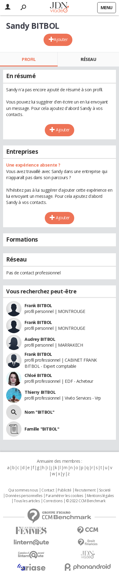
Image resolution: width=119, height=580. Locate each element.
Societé (105, 490)
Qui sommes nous (23, 490)
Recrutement (85, 490)
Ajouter (60, 39)
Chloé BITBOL (38, 375)
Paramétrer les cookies (64, 496)
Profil (29, 59)
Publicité (64, 490)
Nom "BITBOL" (40, 412)
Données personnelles (24, 496)
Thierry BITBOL (40, 392)
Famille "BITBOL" (42, 429)
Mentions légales (100, 496)
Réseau (88, 59)
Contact (47, 490)
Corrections (52, 501)
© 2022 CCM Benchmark (86, 501)
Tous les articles (27, 501)
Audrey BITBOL (40, 339)
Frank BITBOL (38, 305)
